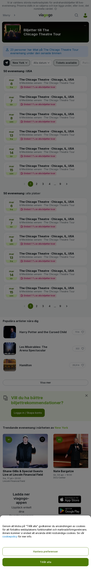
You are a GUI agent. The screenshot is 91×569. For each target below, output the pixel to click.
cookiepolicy (9, 536)
